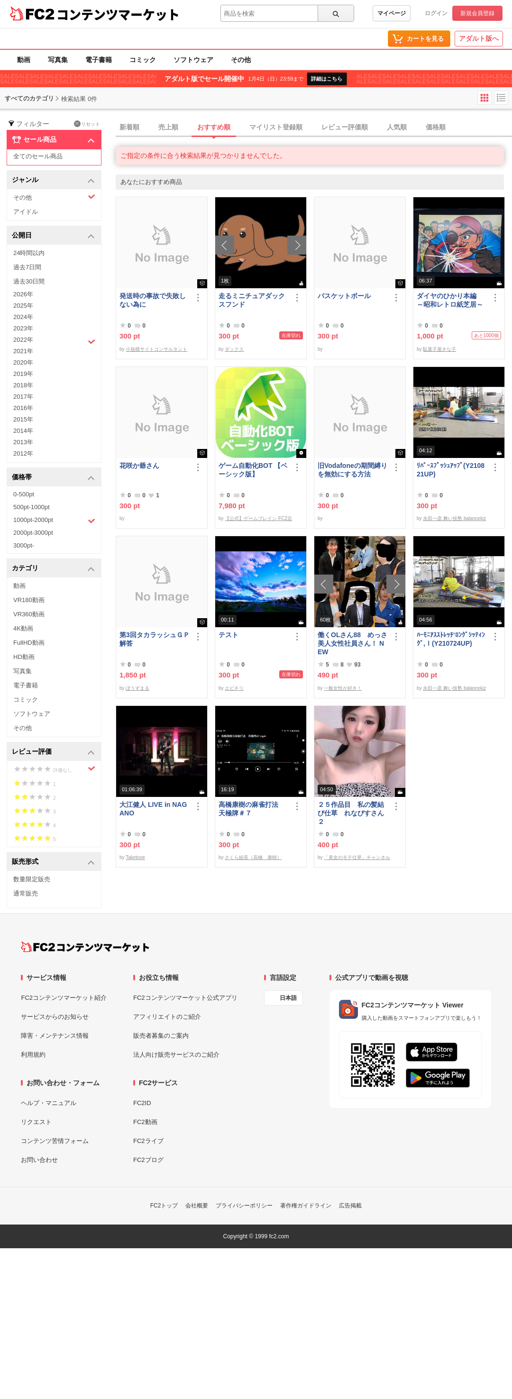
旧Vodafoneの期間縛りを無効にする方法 (352, 470)
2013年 (23, 442)
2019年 (23, 373)
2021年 (23, 351)
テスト (228, 635)
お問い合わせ (39, 1159)
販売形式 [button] (53, 862)
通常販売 (25, 893)
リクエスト (36, 1121)
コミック (142, 60)
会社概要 (196, 1205)
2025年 (23, 305)
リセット (87, 123)
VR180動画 (29, 599)
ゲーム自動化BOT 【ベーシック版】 (253, 470)
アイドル (25, 211)
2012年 (23, 453)
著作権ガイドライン (305, 1205)
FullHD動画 (29, 642)
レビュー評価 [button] (53, 752)
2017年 (23, 396)
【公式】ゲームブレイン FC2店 (258, 518)
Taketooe (135, 857)
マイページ (391, 13)
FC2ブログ (148, 1159)
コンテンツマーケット (118, 14)
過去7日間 (27, 267)
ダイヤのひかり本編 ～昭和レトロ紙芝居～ (450, 300)
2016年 (23, 407)
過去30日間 (29, 281)
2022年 (54, 341)
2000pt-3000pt (33, 532)
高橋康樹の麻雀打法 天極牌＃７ (252, 809)
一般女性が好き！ (343, 688)
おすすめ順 (213, 127)
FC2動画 (145, 1121)
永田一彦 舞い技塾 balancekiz (454, 518)
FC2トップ (164, 1205)
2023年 (23, 328)
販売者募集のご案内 (161, 1035)
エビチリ (234, 688)
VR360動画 (29, 614)
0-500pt (23, 494)
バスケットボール (344, 296)
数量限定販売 (31, 879)
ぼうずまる (137, 688)
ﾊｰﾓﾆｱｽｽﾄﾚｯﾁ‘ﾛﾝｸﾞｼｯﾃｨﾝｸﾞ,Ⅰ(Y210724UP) (451, 639)
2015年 (23, 419)
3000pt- (23, 545)
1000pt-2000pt (54, 520)
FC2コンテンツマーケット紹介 (64, 997)
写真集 (58, 60)
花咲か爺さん (139, 465)
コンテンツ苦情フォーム (55, 1140)
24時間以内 (29, 252)
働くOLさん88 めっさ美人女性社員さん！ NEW (352, 643)
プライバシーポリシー (244, 1205)
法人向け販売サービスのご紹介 (176, 1054)
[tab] (314, 127)
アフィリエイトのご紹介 (167, 1016)
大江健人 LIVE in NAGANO (153, 809)
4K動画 (23, 628)
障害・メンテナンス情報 (55, 1035)
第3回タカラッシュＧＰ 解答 (154, 639)
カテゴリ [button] (53, 568)
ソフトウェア (193, 60)
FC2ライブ (148, 1140)
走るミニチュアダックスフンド (252, 300)
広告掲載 (350, 1205)
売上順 (168, 127)
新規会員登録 (477, 13)
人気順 (397, 127)
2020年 (23, 362)
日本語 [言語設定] (288, 998)
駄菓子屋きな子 (439, 349)
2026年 (23, 294)
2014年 (23, 430)
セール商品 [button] (53, 140)
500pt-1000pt (31, 507)
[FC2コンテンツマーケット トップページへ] (85, 946)
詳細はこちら (326, 79)
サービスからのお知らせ (55, 1016)
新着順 (129, 127)
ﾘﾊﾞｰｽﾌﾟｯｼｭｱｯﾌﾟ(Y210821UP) (451, 470)
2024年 (23, 316)
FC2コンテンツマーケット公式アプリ (185, 997)
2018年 (23, 385)
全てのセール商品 (38, 156)
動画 (23, 60)
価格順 (436, 127)
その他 (241, 60)
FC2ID (142, 1102)
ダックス (234, 349)
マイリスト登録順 (275, 127)
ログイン (436, 13)
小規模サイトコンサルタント (156, 349)
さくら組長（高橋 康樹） (253, 857)
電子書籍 (98, 60)
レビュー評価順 (344, 127)
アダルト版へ (479, 38)
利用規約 (33, 1054)
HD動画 (24, 656)
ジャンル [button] (53, 180)
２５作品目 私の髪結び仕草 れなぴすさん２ (351, 813)
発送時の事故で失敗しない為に (152, 300)
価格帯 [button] (53, 477)
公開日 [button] (53, 235)
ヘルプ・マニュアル (48, 1102)
